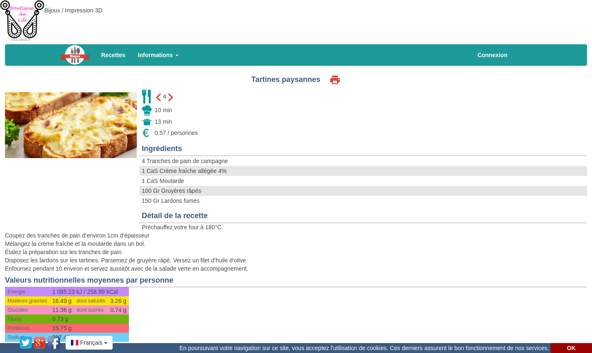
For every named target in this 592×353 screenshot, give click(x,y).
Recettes (113, 55)
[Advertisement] (296, 18)
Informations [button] (158, 55)
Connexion (492, 55)
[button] (89, 343)
